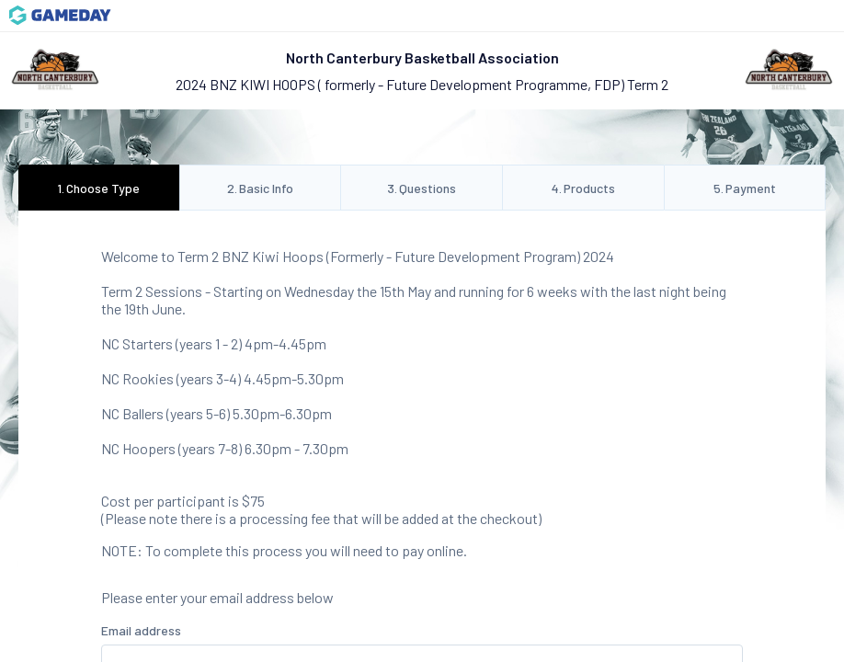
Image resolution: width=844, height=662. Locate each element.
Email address (141, 630)
